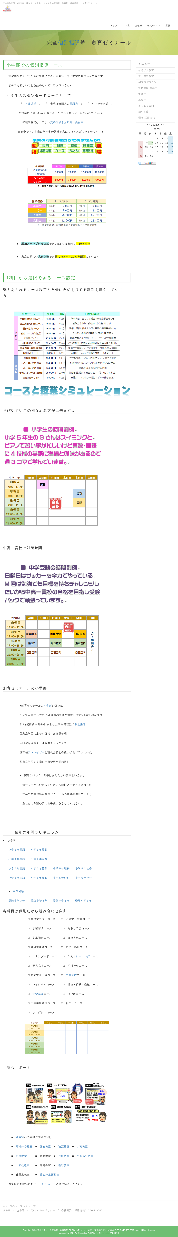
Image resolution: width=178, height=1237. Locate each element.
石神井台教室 (24, 1146)
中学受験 (18, 891)
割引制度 (143, 111)
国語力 (74, 103)
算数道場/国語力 (147, 88)
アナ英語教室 (146, 76)
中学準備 (38, 993)
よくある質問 (146, 105)
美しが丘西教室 (49, 1174)
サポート (23, 1067)
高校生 (142, 99)
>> (162, 124)
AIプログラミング (148, 82)
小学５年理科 (61, 868)
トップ (113, 25)
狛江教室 (64, 1146)
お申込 (126, 25)
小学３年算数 (39, 849)
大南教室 (82, 1146)
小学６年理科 (61, 877)
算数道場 (30, 103)
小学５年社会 (83, 868)
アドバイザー (36, 752)
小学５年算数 (39, 868)
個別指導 (69, 42)
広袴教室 (21, 1155)
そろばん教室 (146, 70)
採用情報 (80, 1210)
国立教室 (45, 1146)
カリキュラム (46, 832)
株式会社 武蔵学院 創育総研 (53, 1230)
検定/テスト (153, 25)
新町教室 (64, 1165)
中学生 (142, 94)
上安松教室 (23, 1165)
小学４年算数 (39, 859)
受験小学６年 (83, 900)
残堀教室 (64, 1155)
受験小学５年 (61, 900)
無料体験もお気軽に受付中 (67, 122)
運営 (167, 25)
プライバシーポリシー (42, 1210)
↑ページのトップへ (14, 1206)
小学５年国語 (16, 868)
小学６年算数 (39, 877)
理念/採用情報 (146, 117)
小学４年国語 (16, 859)
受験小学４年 (39, 900)
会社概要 (66, 1210)
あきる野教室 (85, 1155)
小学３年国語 (16, 849)
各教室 (138, 25)
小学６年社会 (83, 877)
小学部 (13, 65)
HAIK (116, 1233)
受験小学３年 (16, 900)
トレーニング (81, 956)
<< (148, 124)
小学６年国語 (16, 877)
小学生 (155, 129)
